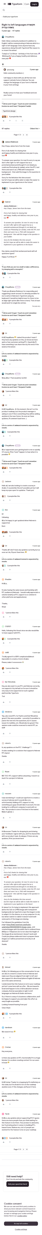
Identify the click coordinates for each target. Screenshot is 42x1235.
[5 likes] (12, 532)
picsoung (10, 70)
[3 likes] (12, 188)
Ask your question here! (17, 1184)
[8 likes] (12, 116)
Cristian (8, 1047)
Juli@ (7, 652)
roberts (8, 743)
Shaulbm (8, 579)
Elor (6, 510)
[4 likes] (12, 319)
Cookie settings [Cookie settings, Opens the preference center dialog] (21, 1229)
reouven (8, 793)
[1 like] (10, 391)
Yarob (7, 1114)
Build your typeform (10, 17)
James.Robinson (11, 142)
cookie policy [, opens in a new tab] (22, 1216)
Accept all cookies (21, 1223)
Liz (6, 333)
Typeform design (9, 111)
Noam (7, 772)
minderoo (8, 712)
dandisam (8, 1027)
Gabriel (7, 202)
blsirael (7, 967)
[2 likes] (11, 273)
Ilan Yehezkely (10, 682)
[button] (4, 5)
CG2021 (8, 626)
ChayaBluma (9, 37)
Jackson (8, 481)
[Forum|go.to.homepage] (17, 4)
